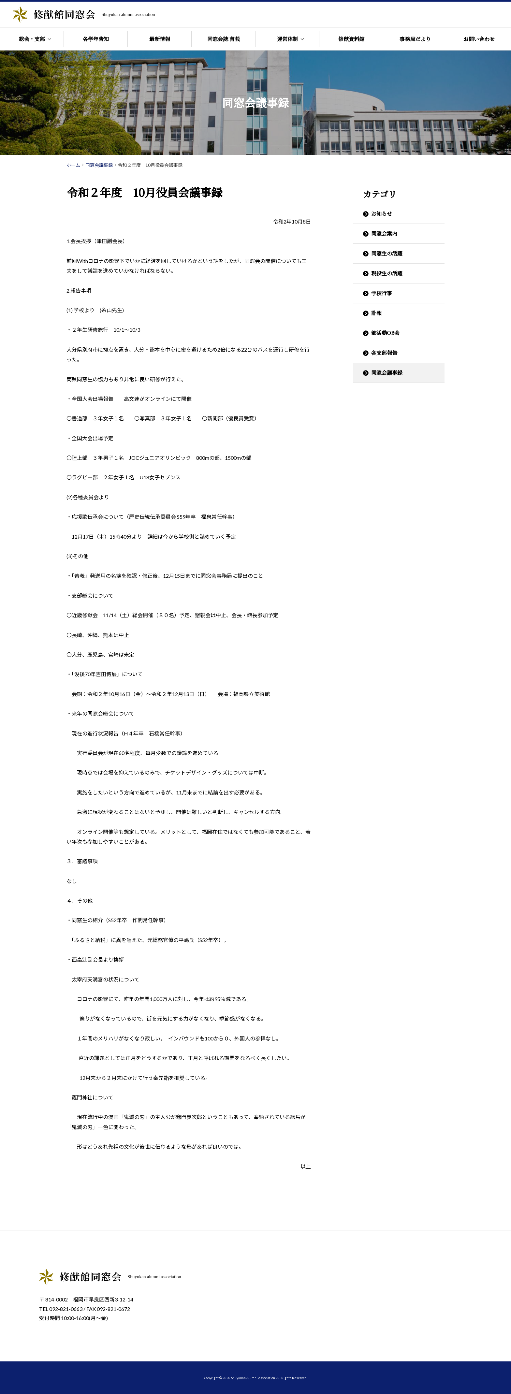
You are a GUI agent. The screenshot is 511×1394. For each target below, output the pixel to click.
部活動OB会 (385, 333)
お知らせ (381, 213)
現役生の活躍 (386, 273)
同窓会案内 (384, 233)
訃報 (376, 313)
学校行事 (381, 293)
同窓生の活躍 (386, 253)
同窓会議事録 (386, 372)
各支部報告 (384, 352)
